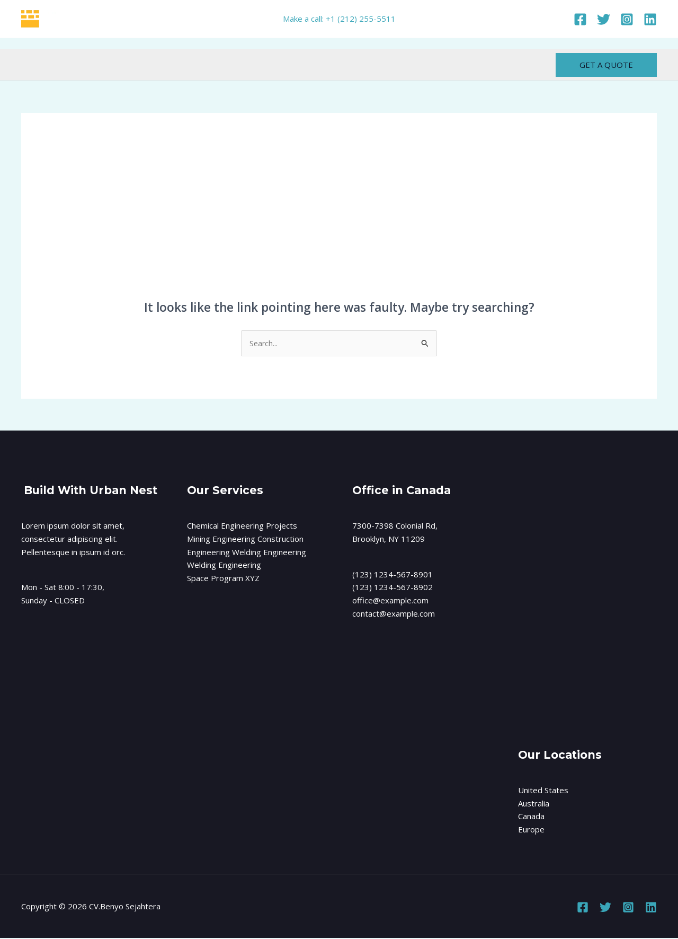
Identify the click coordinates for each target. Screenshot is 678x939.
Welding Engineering (224, 565)
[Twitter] (603, 19)
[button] (606, 65)
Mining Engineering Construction (245, 539)
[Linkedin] (650, 19)
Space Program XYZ (223, 579)
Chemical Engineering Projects (242, 526)
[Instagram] (627, 19)
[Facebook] (580, 19)
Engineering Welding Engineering (246, 552)
